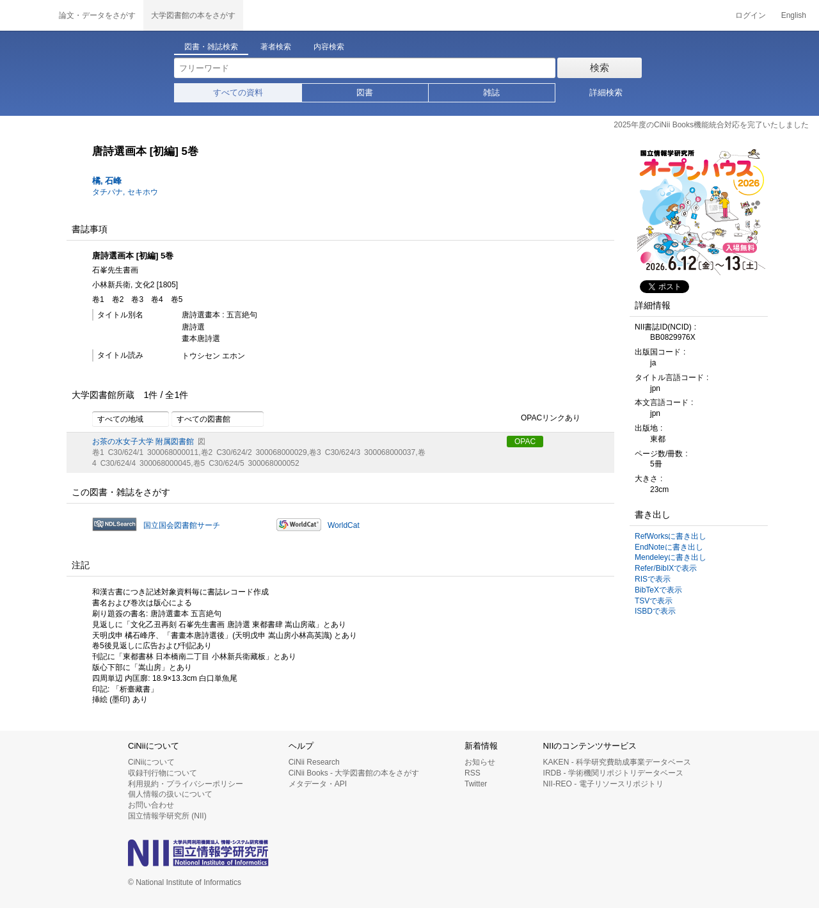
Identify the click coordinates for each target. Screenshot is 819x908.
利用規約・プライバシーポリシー (185, 783)
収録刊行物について (162, 773)
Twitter (476, 783)
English (793, 15)
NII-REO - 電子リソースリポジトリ (603, 783)
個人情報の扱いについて (170, 794)
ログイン (750, 15)
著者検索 (275, 46)
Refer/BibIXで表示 (666, 568)
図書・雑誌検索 (211, 46)
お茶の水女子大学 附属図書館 (143, 441)
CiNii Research (314, 762)
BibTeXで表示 (658, 589)
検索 (599, 67)
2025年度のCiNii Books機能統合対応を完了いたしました (711, 124)
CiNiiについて (151, 762)
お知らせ (480, 762)
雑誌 (491, 92)
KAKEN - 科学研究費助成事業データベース (617, 762)
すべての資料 (238, 92)
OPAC (525, 441)
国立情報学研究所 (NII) (167, 815)
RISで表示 (653, 579)
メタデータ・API (318, 783)
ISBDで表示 (655, 611)
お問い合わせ (151, 804)
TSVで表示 (653, 600)
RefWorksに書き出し (670, 536)
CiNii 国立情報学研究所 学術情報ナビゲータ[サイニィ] (25, 15)
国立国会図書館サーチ (181, 525)
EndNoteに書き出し (669, 547)
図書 (364, 92)
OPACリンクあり (543, 418)
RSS (473, 773)
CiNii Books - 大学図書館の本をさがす (354, 773)
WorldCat (344, 525)
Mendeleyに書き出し (670, 557)
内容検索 (329, 46)
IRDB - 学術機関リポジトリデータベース (613, 773)
